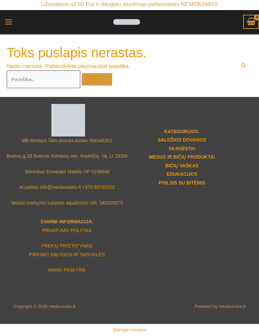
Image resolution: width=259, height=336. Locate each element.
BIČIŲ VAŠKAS (182, 165)
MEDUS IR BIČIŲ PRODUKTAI (182, 157)
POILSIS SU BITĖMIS (182, 182)
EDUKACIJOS (182, 174)
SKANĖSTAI (182, 148)
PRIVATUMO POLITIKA (67, 230)
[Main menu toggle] (8, 22)
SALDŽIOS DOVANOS (182, 140)
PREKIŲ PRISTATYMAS (67, 245)
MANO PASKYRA (66, 270)
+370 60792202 (98, 187)
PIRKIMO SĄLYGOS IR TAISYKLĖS (67, 254)
